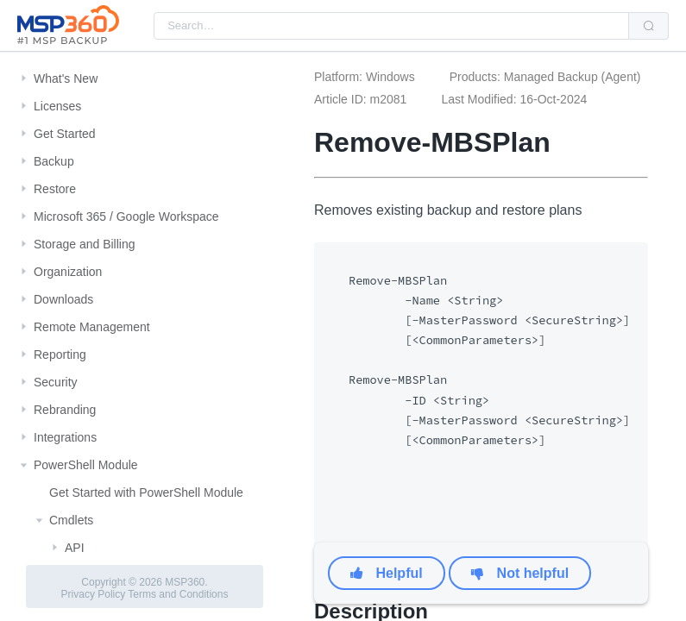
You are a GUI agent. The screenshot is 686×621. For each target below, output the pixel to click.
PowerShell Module (86, 465)
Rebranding (65, 410)
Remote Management (92, 327)
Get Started (65, 134)
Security (56, 382)
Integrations (65, 437)
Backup (54, 161)
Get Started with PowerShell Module (146, 492)
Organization (68, 272)
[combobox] (391, 26)
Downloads (63, 299)
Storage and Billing (84, 244)
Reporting (60, 354)
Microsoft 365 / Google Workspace (126, 216)
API (75, 548)
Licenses (57, 106)
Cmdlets (71, 520)
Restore (55, 189)
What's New (66, 78)
